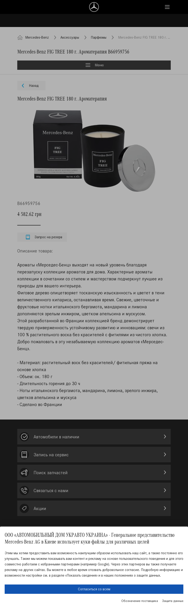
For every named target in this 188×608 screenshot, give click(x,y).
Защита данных (172, 601)
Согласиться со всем (94, 589)
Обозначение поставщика (139, 601)
